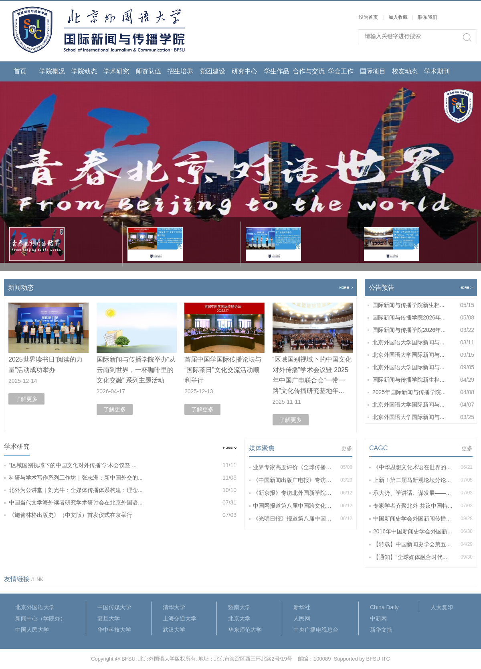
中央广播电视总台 (315, 629)
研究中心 (244, 71)
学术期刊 (437, 71)
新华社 (301, 607)
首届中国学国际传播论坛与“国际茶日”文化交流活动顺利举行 (222, 370)
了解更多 (26, 399)
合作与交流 (309, 71)
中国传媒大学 (114, 607)
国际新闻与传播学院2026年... (423, 317)
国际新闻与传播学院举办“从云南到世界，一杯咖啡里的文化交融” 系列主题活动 (136, 370)
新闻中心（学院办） (40, 618)
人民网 (301, 618)
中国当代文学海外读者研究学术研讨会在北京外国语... (122, 502)
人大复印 (441, 607)
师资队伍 (148, 71)
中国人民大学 (32, 629)
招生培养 (180, 71)
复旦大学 (108, 618)
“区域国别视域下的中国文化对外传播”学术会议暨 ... (122, 465)
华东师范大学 (245, 629)
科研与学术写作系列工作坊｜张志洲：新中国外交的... (122, 478)
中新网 (378, 618)
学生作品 (276, 71)
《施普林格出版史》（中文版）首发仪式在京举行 (122, 515)
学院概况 (52, 71)
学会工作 (341, 71)
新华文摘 (381, 629)
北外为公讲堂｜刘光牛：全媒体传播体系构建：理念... (122, 490)
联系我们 (427, 17)
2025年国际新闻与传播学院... (423, 392)
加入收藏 (398, 17)
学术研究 (116, 71)
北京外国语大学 (35, 607)
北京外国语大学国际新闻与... (423, 342)
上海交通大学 (179, 618)
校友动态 (405, 71)
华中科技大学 (114, 629)
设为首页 (368, 17)
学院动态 (84, 71)
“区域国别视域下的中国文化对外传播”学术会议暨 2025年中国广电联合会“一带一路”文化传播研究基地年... (312, 375)
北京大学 (239, 618)
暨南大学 (239, 607)
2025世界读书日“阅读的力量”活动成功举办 (45, 364)
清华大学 (174, 607)
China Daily (384, 607)
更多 (346, 448)
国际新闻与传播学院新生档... (423, 305)
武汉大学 (174, 629)
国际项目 (373, 71)
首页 (20, 71)
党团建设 (212, 71)
